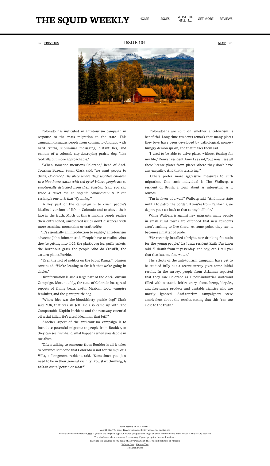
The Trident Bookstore (157, 440)
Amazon (176, 440)
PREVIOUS (51, 43)
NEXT (222, 43)
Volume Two (142, 444)
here (90, 433)
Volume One (128, 444)
